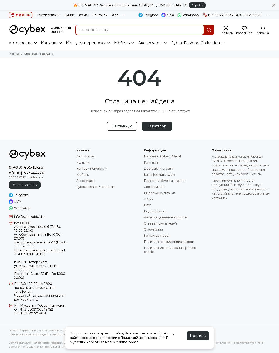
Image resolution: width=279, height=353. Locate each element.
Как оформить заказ (159, 175)
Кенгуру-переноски (86, 43)
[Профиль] (226, 30)
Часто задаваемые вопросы (165, 217)
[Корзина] (262, 30)
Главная (14, 53)
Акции (69, 15)
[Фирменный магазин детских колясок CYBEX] (27, 30)
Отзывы (83, 15)
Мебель (122, 43)
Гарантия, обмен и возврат (165, 181)
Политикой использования (141, 338)
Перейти (197, 5)
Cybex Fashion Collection (195, 43)
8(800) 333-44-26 (248, 15)
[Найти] (209, 30)
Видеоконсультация (159, 193)
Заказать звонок (24, 185)
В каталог (157, 126)
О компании (153, 229)
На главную (122, 126)
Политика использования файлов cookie (170, 250)
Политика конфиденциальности (169, 242)
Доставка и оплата (158, 169)
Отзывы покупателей (160, 223)
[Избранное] (244, 30)
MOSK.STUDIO (33, 334)
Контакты (99, 15)
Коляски (49, 43)
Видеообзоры (155, 211)
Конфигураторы (156, 236)
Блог (114, 15)
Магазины (20, 15)
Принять (198, 336)
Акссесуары (150, 43)
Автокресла (21, 43)
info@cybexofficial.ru (30, 217)
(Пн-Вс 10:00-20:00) (39, 252)
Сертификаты (154, 187)
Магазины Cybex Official (162, 156)
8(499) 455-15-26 (218, 15)
